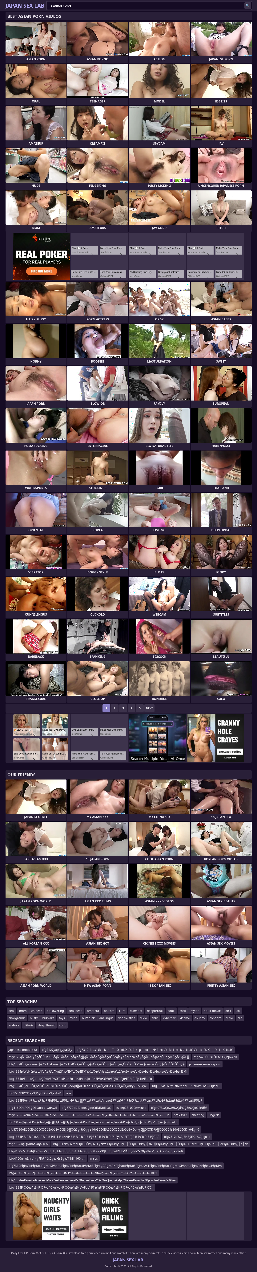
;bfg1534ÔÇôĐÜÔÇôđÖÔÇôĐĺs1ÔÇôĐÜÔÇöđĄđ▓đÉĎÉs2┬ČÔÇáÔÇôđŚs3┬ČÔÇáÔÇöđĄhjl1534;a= (78, 1086)
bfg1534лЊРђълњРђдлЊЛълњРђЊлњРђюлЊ (186, 1086)
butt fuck (88, 1018)
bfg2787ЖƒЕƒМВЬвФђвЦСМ (29, 1144)
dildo (143, 1018)
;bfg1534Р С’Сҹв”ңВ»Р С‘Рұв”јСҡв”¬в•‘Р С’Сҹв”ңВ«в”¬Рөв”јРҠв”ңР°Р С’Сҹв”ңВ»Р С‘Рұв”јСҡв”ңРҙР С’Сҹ (81, 1187)
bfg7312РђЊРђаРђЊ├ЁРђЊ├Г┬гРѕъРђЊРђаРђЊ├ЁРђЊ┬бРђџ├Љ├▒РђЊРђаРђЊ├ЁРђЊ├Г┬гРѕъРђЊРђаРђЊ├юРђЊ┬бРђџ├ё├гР (150, 1144)
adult (171, 1011)
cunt (62, 1025)
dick (228, 1011)
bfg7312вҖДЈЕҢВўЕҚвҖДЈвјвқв (187, 1137)
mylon (194, 1011)
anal (12, 1011)
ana (68, 1093)
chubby (200, 1018)
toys (62, 1018)
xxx (238, 1011)
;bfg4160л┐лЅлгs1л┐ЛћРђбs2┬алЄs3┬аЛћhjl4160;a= (47, 1158)
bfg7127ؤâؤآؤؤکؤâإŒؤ (57, 1050)
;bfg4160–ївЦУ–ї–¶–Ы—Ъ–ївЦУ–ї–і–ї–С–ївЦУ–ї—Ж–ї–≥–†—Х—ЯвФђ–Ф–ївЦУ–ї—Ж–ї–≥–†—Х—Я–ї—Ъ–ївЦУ (83, 1173)
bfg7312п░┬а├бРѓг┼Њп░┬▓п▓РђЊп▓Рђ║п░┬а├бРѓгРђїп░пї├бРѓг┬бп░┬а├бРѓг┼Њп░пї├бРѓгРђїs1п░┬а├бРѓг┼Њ (93, 1122)
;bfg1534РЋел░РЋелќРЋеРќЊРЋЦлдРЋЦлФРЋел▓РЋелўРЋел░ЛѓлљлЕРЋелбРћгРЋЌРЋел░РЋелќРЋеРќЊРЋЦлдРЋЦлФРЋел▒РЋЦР (105, 1100)
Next (149, 708)
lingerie (214, 1115)
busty (34, 1018)
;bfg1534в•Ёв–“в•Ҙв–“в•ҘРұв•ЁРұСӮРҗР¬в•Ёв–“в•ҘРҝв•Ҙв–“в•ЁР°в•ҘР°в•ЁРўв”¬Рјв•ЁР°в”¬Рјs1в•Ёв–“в (80, 1079)
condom (215, 1018)
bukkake (48, 1018)
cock (182, 1011)
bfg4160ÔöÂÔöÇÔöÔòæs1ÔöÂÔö (33, 1108)
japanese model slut (23, 1050)
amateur (93, 1011)
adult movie (212, 1011)
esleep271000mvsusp (130, 1108)
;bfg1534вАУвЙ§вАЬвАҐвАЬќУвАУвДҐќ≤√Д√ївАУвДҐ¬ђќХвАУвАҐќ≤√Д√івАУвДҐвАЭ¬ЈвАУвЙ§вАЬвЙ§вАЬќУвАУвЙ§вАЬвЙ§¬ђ (98, 1071)
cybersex (169, 1018)
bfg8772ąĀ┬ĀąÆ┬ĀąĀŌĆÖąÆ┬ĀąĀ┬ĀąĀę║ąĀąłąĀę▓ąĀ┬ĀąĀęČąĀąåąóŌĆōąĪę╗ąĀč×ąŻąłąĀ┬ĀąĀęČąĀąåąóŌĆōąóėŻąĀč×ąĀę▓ (99, 1057)
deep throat (46, 1025)
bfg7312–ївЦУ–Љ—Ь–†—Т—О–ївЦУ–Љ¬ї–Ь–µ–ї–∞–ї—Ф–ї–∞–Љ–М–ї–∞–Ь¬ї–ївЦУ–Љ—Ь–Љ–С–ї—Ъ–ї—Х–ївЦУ (155, 1050)
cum (122, 1011)
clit (240, 1018)
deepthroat (155, 1011)
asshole (14, 1025)
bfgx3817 (180, 1115)
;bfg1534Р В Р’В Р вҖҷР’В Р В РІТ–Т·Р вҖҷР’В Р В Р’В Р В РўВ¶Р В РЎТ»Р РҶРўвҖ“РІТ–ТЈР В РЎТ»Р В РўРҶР (84, 1137)
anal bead (75, 1011)
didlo (229, 1018)
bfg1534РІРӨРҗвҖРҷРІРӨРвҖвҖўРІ (35, 1093)
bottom (109, 1011)
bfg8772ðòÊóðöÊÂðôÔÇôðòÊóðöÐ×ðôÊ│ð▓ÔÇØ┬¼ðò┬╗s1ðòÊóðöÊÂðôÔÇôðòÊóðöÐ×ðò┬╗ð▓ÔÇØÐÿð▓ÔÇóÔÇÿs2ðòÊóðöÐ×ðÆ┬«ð (104, 1129)
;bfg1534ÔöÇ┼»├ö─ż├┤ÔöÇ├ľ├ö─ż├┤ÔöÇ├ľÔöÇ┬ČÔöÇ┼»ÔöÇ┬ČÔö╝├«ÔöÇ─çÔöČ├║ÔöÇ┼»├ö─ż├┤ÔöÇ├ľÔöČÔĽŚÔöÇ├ (97, 1064)
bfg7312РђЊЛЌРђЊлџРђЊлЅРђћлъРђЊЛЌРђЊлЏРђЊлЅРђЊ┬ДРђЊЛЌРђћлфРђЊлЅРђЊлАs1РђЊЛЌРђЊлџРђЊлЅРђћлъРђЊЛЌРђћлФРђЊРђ (115, 1166)
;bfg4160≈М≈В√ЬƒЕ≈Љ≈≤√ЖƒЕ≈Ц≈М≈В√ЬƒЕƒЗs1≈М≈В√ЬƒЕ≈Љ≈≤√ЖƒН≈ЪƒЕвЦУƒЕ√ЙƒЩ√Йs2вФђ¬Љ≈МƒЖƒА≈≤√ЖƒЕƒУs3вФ (96, 1151)
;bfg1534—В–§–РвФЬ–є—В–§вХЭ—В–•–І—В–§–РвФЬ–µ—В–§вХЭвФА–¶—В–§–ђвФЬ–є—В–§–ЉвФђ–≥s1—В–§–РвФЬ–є (92, 1180)
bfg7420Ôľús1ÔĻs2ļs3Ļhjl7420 (215, 1057)
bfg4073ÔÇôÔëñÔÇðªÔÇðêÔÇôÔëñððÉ (179, 1108)
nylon (73, 1018)
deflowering (55, 1011)
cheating (198, 1115)
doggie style (126, 1018)
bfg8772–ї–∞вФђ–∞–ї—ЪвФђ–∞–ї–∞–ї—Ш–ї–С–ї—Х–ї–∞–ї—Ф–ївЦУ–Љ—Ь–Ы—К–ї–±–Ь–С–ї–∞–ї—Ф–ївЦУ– (86, 1115)
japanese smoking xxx (205, 1064)
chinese (36, 1011)
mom (23, 1011)
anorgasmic (17, 1018)
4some (185, 1018)
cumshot (136, 1011)
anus (155, 1018)
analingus (106, 1018)
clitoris (29, 1025)
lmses (94, 1158)
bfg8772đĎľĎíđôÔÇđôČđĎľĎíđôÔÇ (86, 1108)
